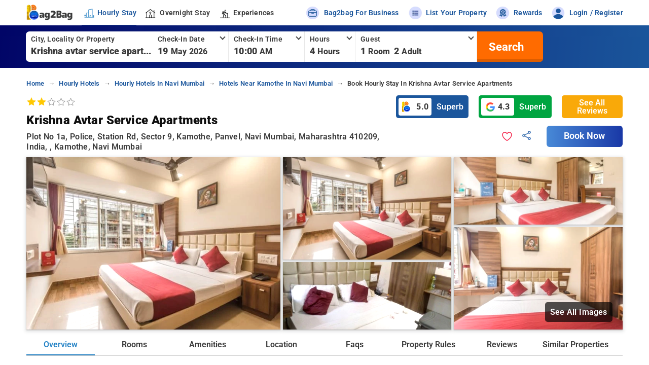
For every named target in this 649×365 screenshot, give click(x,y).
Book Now (584, 136)
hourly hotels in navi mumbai (159, 83)
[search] (505, 46)
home (35, 83)
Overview (61, 344)
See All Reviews (592, 107)
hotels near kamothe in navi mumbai (276, 83)
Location (281, 344)
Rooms (134, 344)
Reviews (502, 344)
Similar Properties (575, 344)
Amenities (207, 344)
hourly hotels (79, 83)
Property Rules (428, 344)
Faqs (355, 344)
